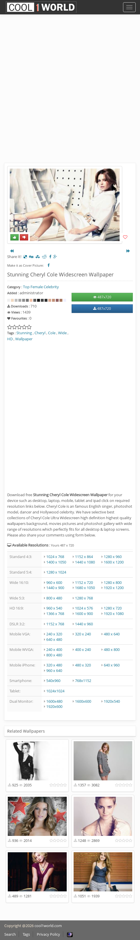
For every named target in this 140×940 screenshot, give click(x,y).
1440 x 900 (55, 587)
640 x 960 (112, 665)
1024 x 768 (55, 556)
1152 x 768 (55, 623)
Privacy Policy (48, 934)
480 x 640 (112, 634)
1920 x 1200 (114, 587)
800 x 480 (54, 598)
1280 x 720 (113, 608)
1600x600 (83, 701)
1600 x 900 (84, 613)
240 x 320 (54, 634)
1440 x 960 (84, 623)
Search (10, 934)
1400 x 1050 (56, 562)
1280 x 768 (84, 598)
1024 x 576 (84, 608)
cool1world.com (48, 925)
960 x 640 (54, 670)
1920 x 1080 (114, 613)
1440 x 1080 (85, 562)
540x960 (53, 680)
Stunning (24, 332)
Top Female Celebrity (41, 286)
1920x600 (54, 706)
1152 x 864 (84, 556)
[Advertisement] (70, 93)
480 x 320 (83, 665)
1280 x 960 (113, 556)
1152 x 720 (84, 582)
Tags (26, 934)
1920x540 (112, 701)
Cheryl (39, 332)
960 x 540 (54, 608)
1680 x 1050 (85, 587)
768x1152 (83, 680)
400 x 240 (83, 649)
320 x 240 (83, 634)
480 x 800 (112, 649)
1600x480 (54, 701)
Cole (51, 332)
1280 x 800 (113, 582)
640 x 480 (54, 639)
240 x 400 (54, 649)
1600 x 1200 (114, 562)
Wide (62, 332)
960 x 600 (54, 582)
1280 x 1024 (56, 572)
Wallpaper (23, 338)
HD (10, 338)
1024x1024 (55, 690)
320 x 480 (54, 665)
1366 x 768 (55, 613)
